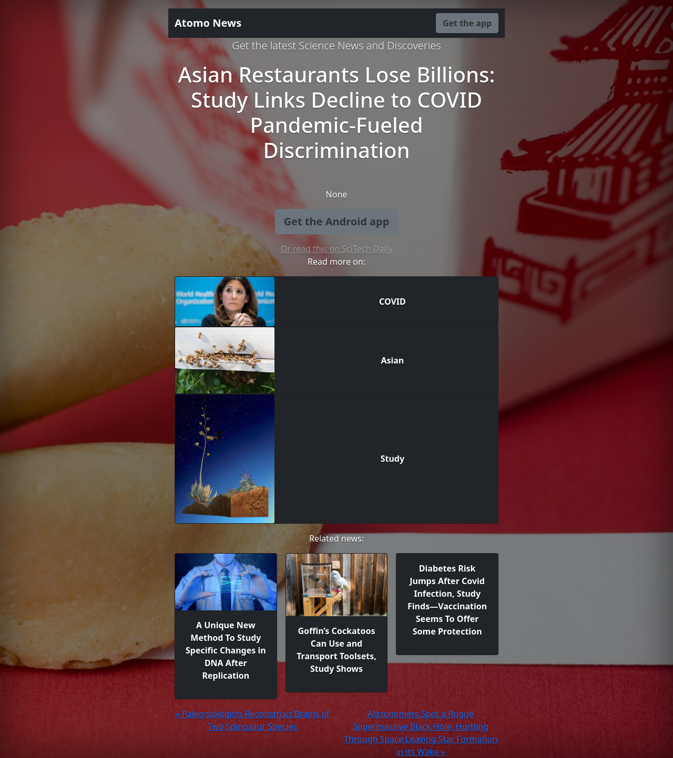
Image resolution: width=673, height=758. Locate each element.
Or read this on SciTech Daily (336, 249)
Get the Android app (337, 221)
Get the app (467, 23)
